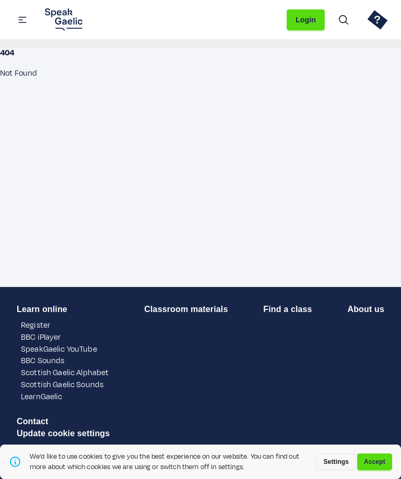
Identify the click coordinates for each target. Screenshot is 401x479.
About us (365, 309)
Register (35, 325)
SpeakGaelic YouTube (59, 349)
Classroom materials (186, 309)
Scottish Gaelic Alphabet (65, 372)
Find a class (287, 309)
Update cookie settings (63, 433)
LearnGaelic (42, 396)
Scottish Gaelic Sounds (62, 384)
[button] (22, 19)
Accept (374, 461)
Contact (33, 421)
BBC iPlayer (41, 337)
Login (306, 20)
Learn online (42, 309)
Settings (336, 461)
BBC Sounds (42, 360)
